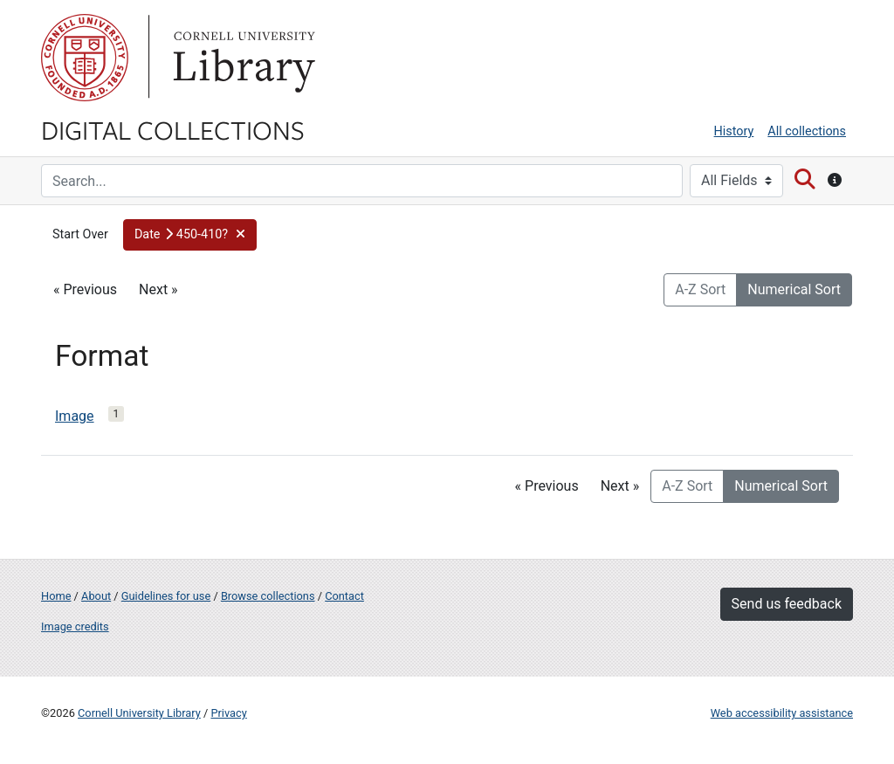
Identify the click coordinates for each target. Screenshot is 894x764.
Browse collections (268, 595)
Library (242, 57)
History (734, 131)
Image (74, 416)
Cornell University (84, 57)
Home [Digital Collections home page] (56, 595)
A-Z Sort (700, 289)
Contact (344, 595)
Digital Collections (173, 129)
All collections (806, 131)
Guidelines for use (165, 595)
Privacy (228, 712)
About (96, 595)
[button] (190, 235)
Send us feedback (787, 603)
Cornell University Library (139, 712)
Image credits (75, 626)
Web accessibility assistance (782, 712)
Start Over (80, 234)
